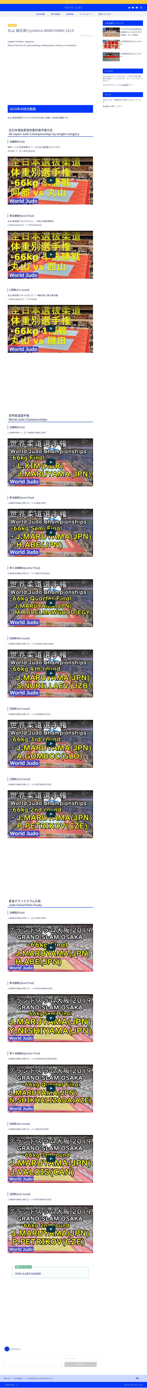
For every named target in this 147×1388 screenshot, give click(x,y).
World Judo (74, 7)
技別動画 (70, 14)
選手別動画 (55, 14)
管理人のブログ (104, 14)
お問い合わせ (10, 1385)
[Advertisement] (50, 76)
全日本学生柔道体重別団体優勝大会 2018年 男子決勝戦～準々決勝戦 (131, 32)
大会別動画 (40, 14)
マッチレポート (86, 14)
